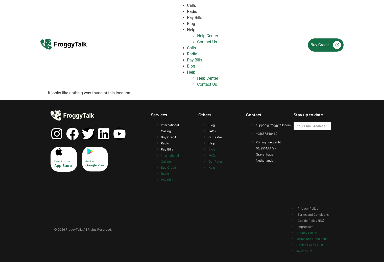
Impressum (306, 227)
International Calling (170, 128)
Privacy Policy (308, 208)
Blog (191, 23)
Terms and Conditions (313, 214)
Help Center (207, 35)
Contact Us (207, 41)
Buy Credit (325, 45)
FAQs (212, 131)
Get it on (90, 161)
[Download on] (58, 151)
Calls (191, 5)
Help (191, 29)
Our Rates (215, 137)
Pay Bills (194, 17)
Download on (62, 161)
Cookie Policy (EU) (311, 221)
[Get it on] (89, 151)
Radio (192, 11)
